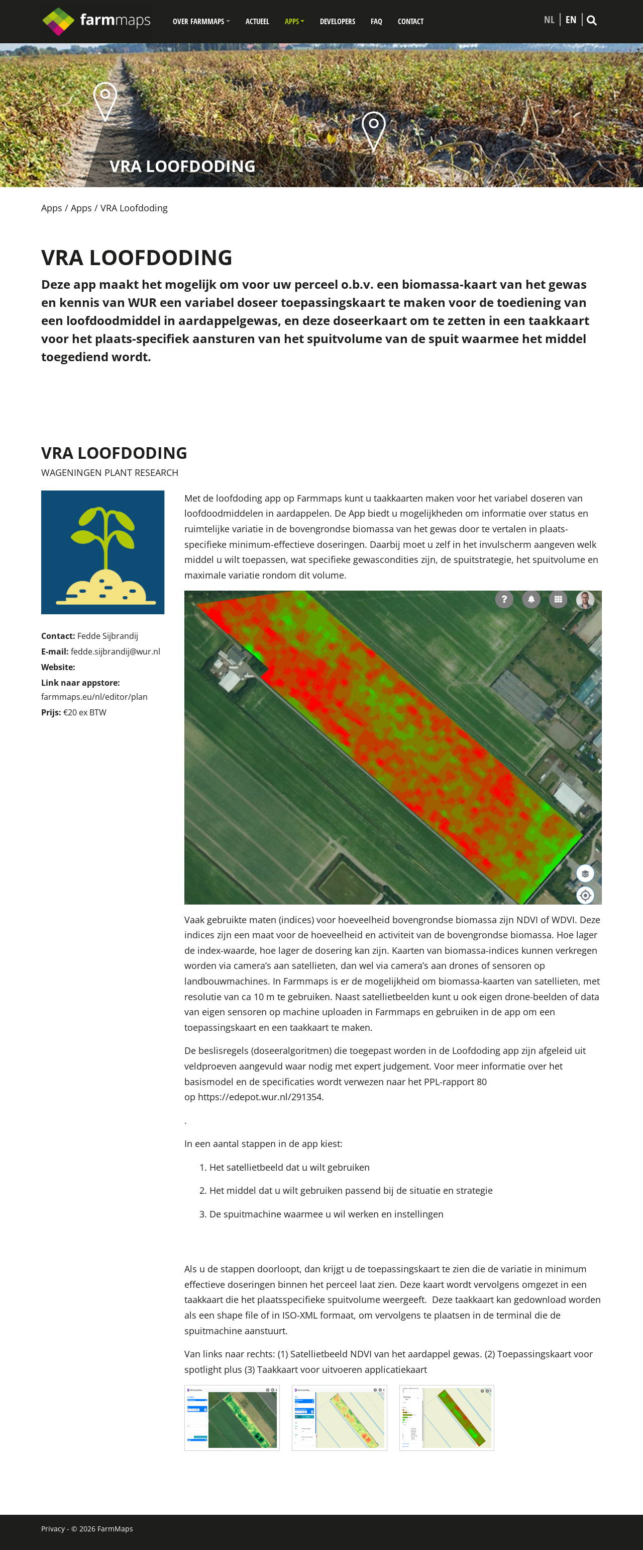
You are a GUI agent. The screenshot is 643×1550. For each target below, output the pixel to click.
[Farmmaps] (100, 21)
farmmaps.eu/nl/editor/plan (94, 696)
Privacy (53, 1528)
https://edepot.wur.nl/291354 (260, 1097)
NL (549, 19)
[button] (201, 22)
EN (571, 19)
